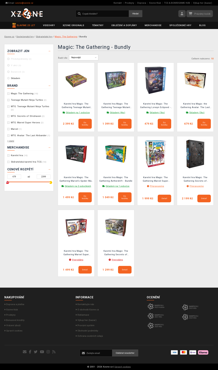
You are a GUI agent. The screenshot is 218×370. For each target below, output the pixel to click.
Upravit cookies (13, 331)
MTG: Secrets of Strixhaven (28, 116)
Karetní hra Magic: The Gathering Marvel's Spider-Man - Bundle (76, 179)
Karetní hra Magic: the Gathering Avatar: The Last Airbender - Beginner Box (195, 105)
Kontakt (118, 3)
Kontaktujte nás (85, 304)
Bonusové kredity (14, 320)
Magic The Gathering (24, 93)
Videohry (49, 25)
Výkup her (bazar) (202, 3)
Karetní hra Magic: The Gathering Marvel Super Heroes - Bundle (76, 253)
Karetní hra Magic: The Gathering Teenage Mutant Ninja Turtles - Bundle (115, 105)
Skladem (15, 78)
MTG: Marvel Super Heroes (27, 122)
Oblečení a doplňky (124, 25)
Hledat (135, 13)
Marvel (16, 129)
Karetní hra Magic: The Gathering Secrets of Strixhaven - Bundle (116, 253)
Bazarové (18, 72)
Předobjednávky (21, 59)
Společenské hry (180, 25)
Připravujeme (157, 186)
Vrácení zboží (12, 325)
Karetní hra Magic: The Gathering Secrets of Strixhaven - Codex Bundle (195, 179)
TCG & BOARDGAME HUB (177, 3)
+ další (10, 141)
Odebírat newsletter (125, 353)
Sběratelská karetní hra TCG (28, 162)
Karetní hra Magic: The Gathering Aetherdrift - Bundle (115, 179)
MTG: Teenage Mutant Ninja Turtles (30, 108)
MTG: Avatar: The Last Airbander (30, 135)
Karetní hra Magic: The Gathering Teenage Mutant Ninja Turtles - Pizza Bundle (76, 105)
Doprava (141, 3)
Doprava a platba (14, 304)
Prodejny (129, 3)
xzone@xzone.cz (19, 3)
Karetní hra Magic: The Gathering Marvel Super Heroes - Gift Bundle (155, 179)
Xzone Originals (73, 25)
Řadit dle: (63, 58)
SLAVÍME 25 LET (23, 25)
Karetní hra (19, 155)
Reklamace (82, 315)
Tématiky (97, 25)
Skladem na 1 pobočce (78, 112)
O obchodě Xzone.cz (87, 309)
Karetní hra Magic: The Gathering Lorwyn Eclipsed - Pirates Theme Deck (155, 105)
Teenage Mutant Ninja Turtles (29, 100)
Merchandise (153, 25)
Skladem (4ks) (117, 112)
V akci (16, 65)
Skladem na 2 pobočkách (78, 186)
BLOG (202, 25)
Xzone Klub (155, 3)
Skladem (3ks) (157, 112)
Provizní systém (85, 325)
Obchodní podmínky (87, 331)
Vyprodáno (77, 260)
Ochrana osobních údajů (89, 336)
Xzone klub (11, 309)
